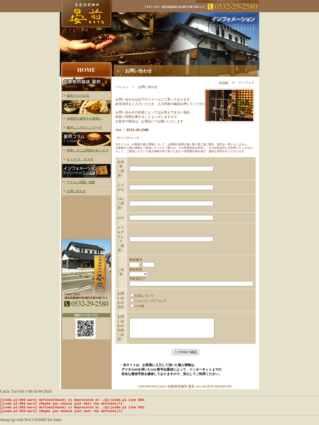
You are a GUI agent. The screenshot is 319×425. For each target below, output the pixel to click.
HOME (224, 82)
